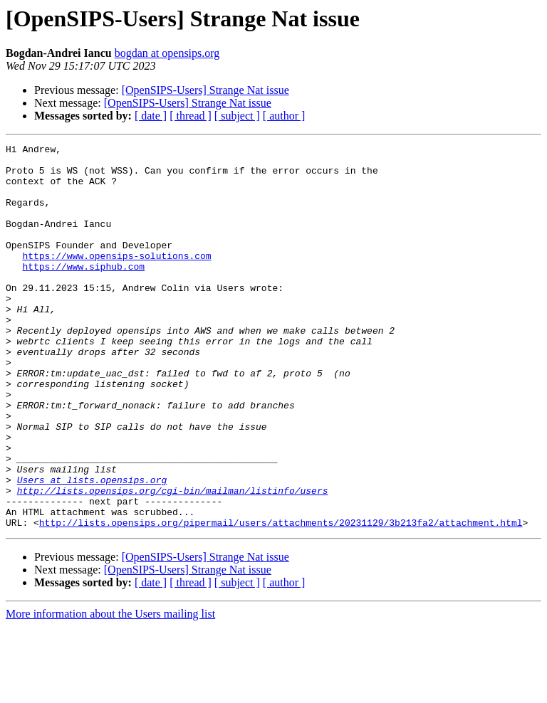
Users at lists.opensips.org (92, 547)
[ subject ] (237, 116)
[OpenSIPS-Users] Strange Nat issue (205, 90)
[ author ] (284, 116)
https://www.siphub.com (83, 291)
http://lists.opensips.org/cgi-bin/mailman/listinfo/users (172, 560)
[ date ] (151, 116)
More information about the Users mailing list (110, 690)
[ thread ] (191, 116)
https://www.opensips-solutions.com (116, 279)
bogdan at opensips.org (167, 53)
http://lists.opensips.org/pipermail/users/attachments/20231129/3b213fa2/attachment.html (281, 599)
